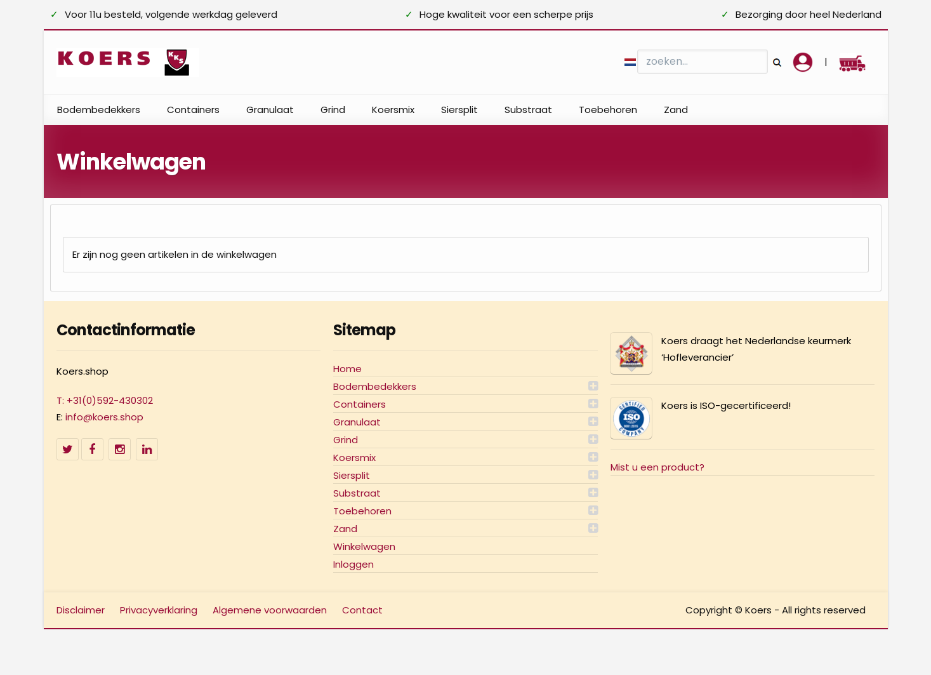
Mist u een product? (657, 467)
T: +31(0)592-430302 (104, 400)
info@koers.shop (104, 417)
